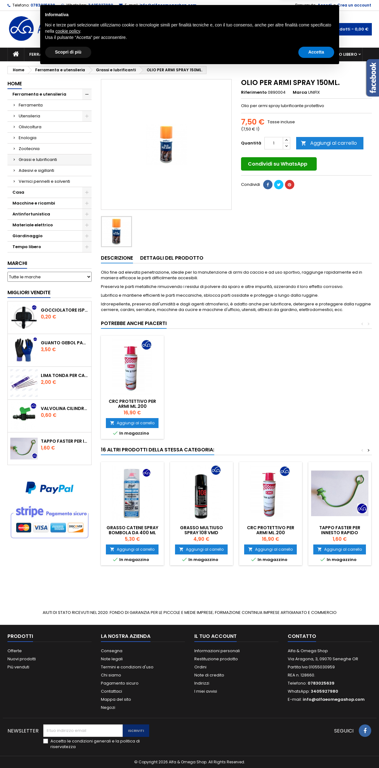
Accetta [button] (316, 750)
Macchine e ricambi (119, 54)
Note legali (112, 659)
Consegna (111, 651)
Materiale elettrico (175, 54)
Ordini (200, 667)
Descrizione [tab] (117, 257)
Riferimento (254, 92)
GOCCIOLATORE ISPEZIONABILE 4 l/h (65, 310)
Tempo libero (342, 54)
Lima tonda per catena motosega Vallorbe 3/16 (65, 375)
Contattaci (111, 691)
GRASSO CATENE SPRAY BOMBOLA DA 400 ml (132, 530)
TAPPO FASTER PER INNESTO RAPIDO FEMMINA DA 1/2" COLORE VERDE (65, 441)
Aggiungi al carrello (329, 143)
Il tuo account (215, 636)
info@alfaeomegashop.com (168, 5)
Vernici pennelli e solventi (44, 181)
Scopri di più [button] (68, 750)
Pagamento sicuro (120, 683)
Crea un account (354, 5)
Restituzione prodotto (216, 659)
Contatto (302, 636)
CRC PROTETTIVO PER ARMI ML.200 (132, 403)
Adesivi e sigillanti (36, 170)
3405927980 (100, 5)
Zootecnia (29, 149)
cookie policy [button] (67, 730)
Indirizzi (201, 683)
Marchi (17, 263)
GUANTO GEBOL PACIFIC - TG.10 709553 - (65, 342)
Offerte (14, 651)
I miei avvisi (205, 691)
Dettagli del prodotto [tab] (171, 257)
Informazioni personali (217, 651)
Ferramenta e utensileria (58, 54)
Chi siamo (111, 675)
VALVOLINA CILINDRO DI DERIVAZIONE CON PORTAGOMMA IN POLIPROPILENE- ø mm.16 (65, 408)
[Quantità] (273, 143)
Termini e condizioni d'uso (127, 667)
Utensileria (29, 116)
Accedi (325, 5)
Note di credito (209, 675)
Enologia (27, 138)
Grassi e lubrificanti (38, 160)
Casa (214, 54)
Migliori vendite (28, 292)
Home (14, 83)
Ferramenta (31, 105)
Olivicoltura (30, 127)
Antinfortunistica (295, 54)
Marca (300, 92)
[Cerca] (189, 29)
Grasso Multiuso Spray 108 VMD (201, 530)
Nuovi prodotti (21, 659)
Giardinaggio (246, 54)
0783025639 (43, 5)
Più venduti (18, 667)
